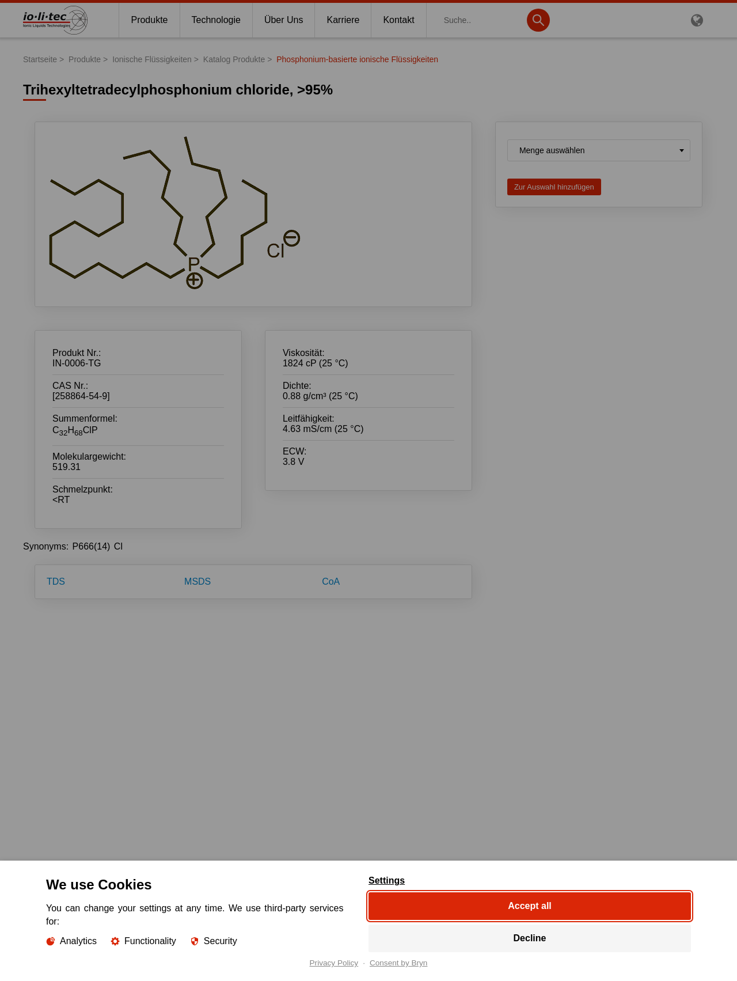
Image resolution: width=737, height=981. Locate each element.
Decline (530, 938)
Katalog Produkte (234, 59)
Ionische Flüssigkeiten (152, 59)
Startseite (40, 59)
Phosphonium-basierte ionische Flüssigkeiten (357, 59)
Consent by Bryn (399, 963)
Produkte (85, 59)
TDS (56, 581)
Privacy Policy (334, 963)
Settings (386, 880)
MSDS (197, 581)
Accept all (530, 906)
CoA (331, 581)
